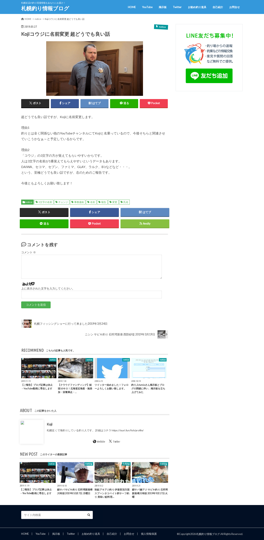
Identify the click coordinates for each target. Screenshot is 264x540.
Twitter (177, 7)
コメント (28, 252)
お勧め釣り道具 (197, 7)
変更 (114, 202)
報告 (103, 202)
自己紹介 (218, 7)
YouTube (147, 7)
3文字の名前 (45, 202)
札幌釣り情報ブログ (45, 8)
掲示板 (163, 7)
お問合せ (234, 7)
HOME (132, 7)
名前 (92, 202)
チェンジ (63, 202)
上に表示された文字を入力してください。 (48, 288)
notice (28, 202)
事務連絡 (79, 202)
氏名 (125, 202)
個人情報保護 (149, 533)
